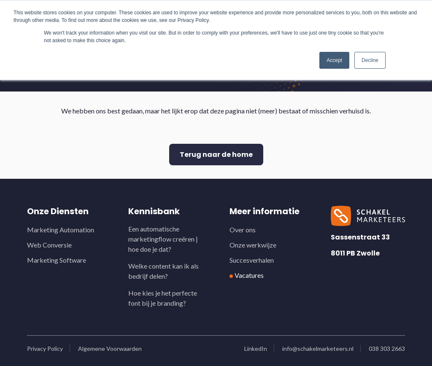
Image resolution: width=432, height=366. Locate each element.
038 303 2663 (387, 348)
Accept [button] (334, 60)
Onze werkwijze (253, 245)
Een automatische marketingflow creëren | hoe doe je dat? (163, 239)
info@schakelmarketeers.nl (318, 348)
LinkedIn (255, 348)
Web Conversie (49, 245)
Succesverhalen (252, 260)
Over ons (243, 230)
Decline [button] (370, 60)
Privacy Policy (45, 348)
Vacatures (249, 275)
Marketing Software (56, 260)
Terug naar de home (216, 154)
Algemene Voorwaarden (110, 348)
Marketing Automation (60, 230)
